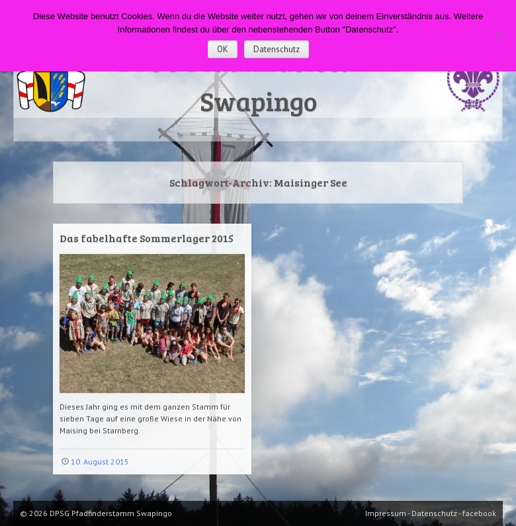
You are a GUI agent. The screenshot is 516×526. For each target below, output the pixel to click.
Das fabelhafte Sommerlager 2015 (147, 238)
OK (222, 49)
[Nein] (499, 35)
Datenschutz (276, 49)
